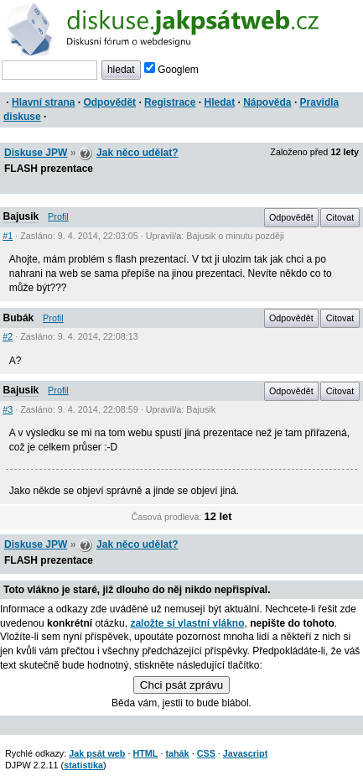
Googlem (171, 69)
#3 (8, 409)
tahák (177, 753)
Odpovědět (109, 102)
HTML (145, 753)
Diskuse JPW (35, 153)
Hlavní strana (43, 102)
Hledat (219, 102)
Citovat (340, 217)
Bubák (18, 318)
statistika (83, 765)
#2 (8, 336)
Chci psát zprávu (181, 685)
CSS (206, 753)
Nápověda (267, 102)
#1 (8, 236)
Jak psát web (97, 753)
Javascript (245, 753)
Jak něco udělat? (137, 153)
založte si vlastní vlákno (187, 623)
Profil (58, 216)
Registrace (169, 102)
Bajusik (21, 216)
